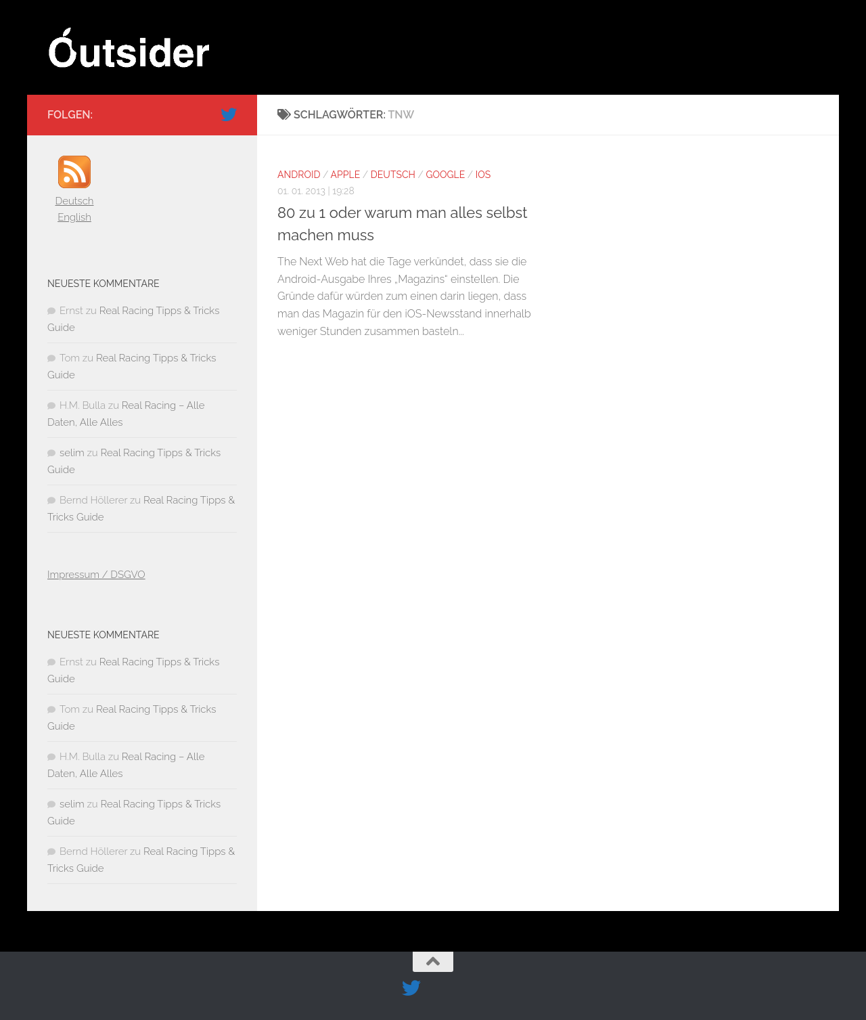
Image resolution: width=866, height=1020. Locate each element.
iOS (483, 174)
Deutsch (393, 174)
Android (298, 174)
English (74, 217)
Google (445, 174)
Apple (346, 174)
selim (72, 453)
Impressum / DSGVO (96, 575)
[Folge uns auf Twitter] (229, 114)
